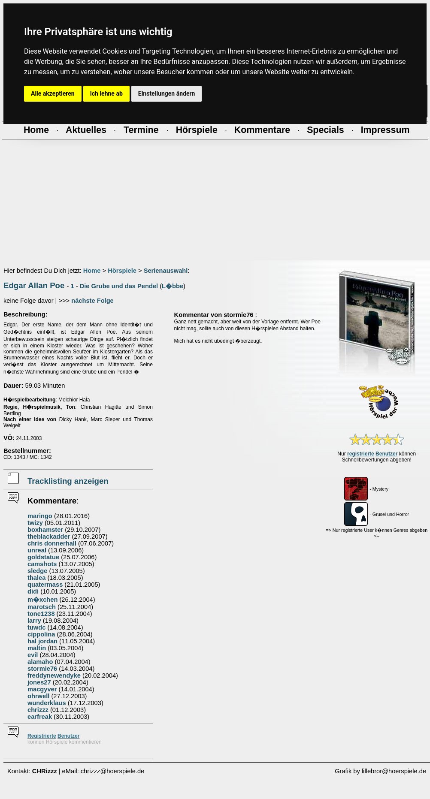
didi (33, 591)
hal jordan (42, 641)
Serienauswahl (166, 270)
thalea (36, 577)
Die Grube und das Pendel (119, 286)
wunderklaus (46, 703)
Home (92, 270)
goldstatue (43, 557)
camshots (42, 564)
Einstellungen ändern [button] (166, 93)
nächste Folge (92, 300)
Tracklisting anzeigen (68, 480)
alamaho (40, 661)
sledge (37, 570)
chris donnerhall (51, 543)
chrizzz (37, 709)
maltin (36, 648)
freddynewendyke (54, 675)
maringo (39, 516)
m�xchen (42, 599)
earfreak (39, 716)
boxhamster (45, 529)
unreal (36, 550)
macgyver (42, 689)
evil (32, 654)
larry (34, 620)
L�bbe (172, 286)
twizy (35, 522)
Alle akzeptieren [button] (53, 93)
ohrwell (38, 696)
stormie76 (42, 668)
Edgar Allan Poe (33, 285)
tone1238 (41, 613)
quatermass (45, 584)
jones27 (39, 682)
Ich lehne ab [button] (106, 93)
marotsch (41, 606)
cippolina (41, 634)
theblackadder (48, 536)
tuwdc (36, 627)
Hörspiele (122, 270)
